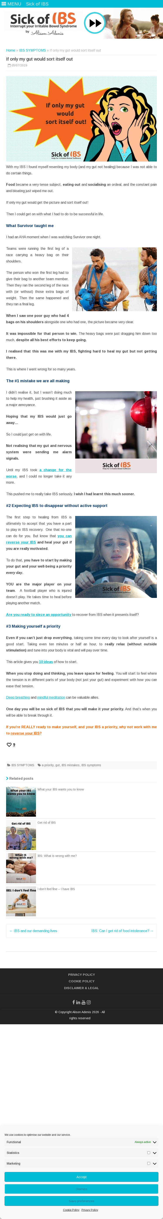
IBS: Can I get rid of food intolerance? (122, 931)
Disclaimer (74, 988)
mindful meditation (51, 697)
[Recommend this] (10, 744)
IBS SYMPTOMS (32, 50)
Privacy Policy (90, 1210)
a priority (48, 765)
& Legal (92, 988)
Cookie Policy (71, 1210)
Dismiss (81, 1189)
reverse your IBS (25, 733)
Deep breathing (18, 697)
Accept (81, 1177)
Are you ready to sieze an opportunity (38, 614)
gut (57, 765)
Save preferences (81, 1201)
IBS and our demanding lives (33, 931)
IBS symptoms (91, 765)
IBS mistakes (70, 765)
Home (10, 50)
